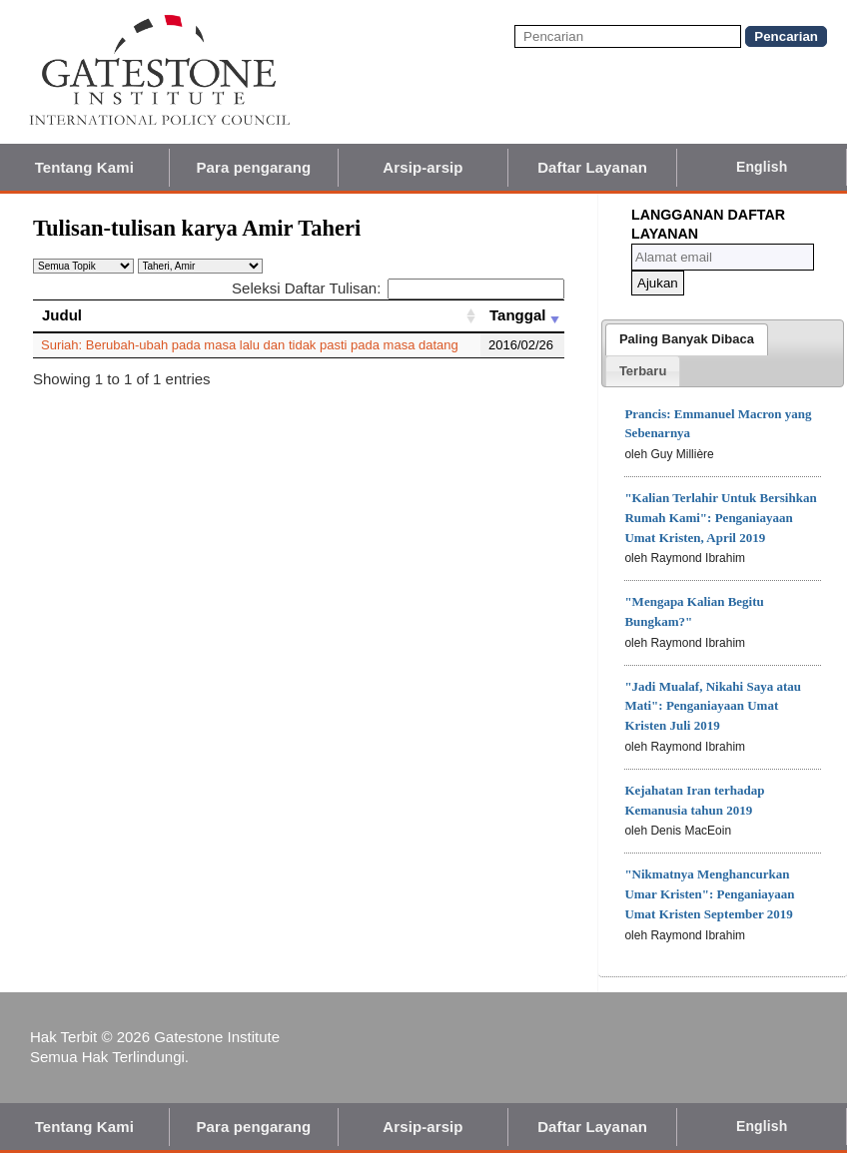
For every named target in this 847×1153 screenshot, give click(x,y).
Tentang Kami (84, 167)
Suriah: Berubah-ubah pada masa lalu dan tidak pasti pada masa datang (249, 344)
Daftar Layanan (592, 167)
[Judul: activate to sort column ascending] (256, 315)
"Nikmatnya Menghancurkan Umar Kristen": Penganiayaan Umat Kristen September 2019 (709, 893)
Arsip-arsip (422, 167)
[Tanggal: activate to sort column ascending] (522, 315)
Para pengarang (254, 167)
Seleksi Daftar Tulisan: (398, 288)
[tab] (686, 339)
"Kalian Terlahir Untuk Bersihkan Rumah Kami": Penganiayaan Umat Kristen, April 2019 (720, 517)
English (761, 167)
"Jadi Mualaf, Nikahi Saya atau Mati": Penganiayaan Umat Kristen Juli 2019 (712, 706)
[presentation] (686, 339)
